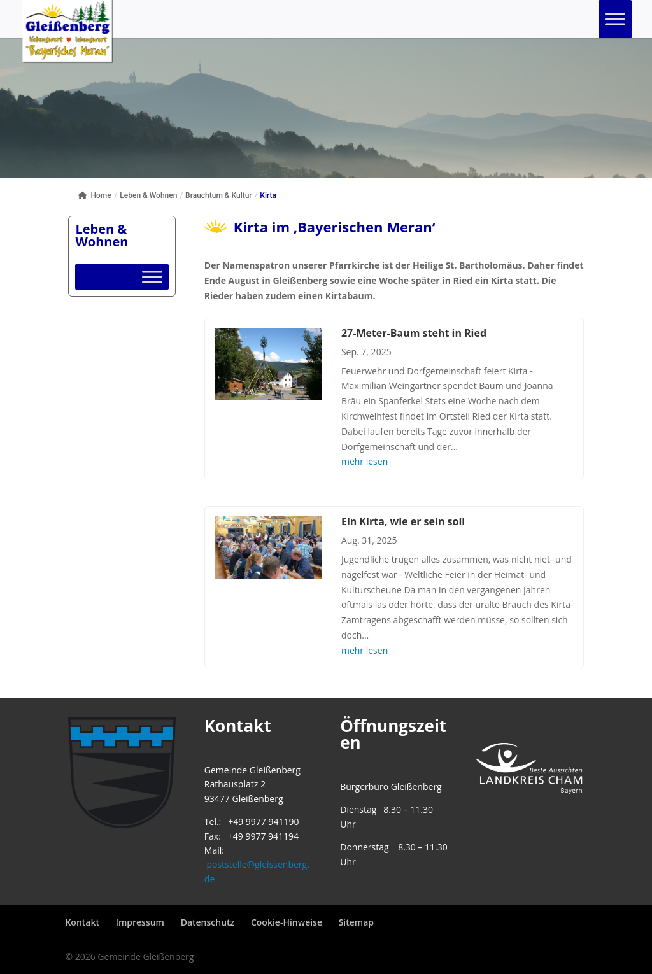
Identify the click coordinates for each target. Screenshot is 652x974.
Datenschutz (208, 922)
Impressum (140, 922)
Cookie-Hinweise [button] (286, 922)
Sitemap (356, 922)
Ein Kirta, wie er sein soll (403, 521)
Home (94, 195)
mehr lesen (364, 461)
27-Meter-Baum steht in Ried (413, 333)
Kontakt (82, 922)
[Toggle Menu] (615, 19)
